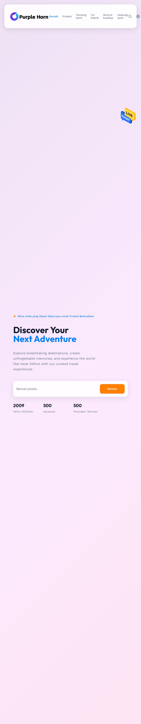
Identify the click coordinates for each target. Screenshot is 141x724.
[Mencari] (130, 16)
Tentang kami (81, 16)
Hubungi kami (123, 16)
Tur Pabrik (95, 16)
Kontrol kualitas (108, 16)
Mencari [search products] (112, 388)
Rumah (53, 16)
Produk (67, 16)
